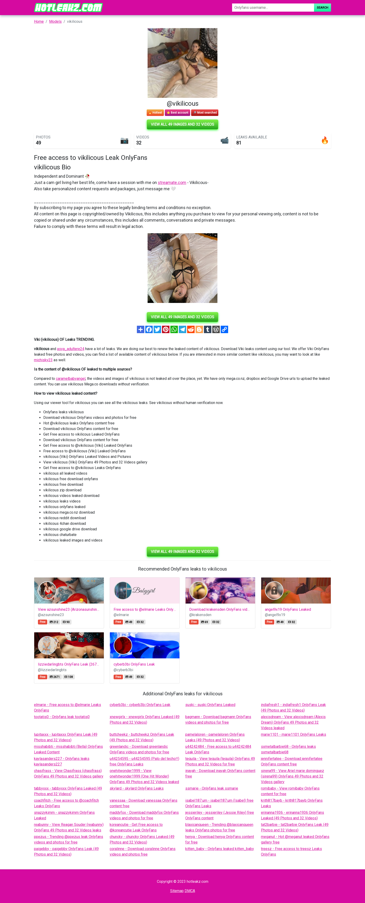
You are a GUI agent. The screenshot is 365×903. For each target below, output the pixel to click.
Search (322, 7)
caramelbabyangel (70, 378)
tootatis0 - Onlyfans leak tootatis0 (62, 717)
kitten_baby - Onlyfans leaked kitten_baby (219, 849)
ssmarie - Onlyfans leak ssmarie (211, 788)
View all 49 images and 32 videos (182, 124)
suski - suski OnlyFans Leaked (210, 705)
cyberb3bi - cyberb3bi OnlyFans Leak (140, 705)
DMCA (190, 891)
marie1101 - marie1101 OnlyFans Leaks (293, 734)
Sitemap (177, 891)
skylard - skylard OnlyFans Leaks (137, 788)
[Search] (273, 7)
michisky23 (43, 360)
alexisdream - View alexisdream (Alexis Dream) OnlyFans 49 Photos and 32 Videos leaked (293, 722)
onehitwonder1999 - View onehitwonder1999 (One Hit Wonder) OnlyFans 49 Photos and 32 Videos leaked (144, 776)
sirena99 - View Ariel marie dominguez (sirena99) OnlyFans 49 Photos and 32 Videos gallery (292, 776)
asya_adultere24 (70, 349)
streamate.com (172, 182)
